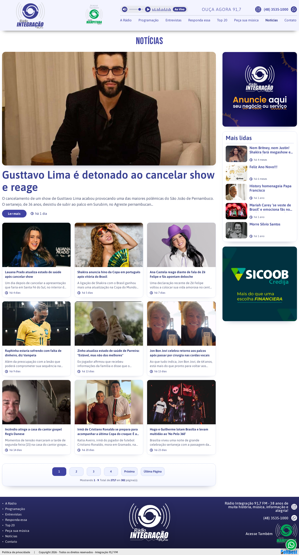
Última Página (153, 471)
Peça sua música (246, 20)
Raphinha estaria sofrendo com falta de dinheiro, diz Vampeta (33, 353)
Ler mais (14, 213)
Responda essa (199, 20)
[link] (36, 260)
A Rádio (126, 20)
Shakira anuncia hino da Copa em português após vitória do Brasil (108, 274)
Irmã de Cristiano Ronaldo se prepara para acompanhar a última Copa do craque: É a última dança (107, 432)
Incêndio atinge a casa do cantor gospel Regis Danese (33, 432)
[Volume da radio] (136, 9)
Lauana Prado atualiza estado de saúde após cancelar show (33, 274)
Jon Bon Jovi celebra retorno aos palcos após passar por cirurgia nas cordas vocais (180, 353)
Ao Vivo (179, 9)
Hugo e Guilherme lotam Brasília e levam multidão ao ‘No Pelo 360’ (179, 432)
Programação (148, 20)
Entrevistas (173, 20)
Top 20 (222, 20)
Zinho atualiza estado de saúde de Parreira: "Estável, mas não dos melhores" (108, 353)
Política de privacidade (16, 552)
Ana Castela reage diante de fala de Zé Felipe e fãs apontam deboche (177, 274)
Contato (290, 20)
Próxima (129, 471)
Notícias (271, 20)
